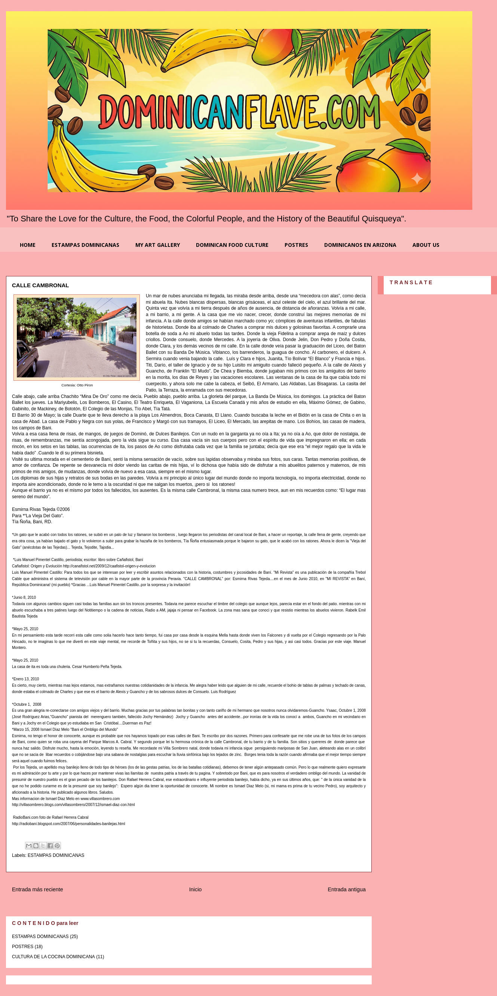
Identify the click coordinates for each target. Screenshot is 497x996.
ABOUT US (425, 244)
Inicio (195, 889)
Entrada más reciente (37, 889)
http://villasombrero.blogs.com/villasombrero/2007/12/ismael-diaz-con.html (73, 805)
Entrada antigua (347, 889)
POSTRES (296, 244)
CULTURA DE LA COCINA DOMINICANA (53, 956)
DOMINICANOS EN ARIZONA (360, 244)
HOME (28, 244)
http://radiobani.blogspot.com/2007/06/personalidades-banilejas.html (68, 824)
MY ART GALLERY (157, 244)
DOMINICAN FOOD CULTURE (232, 244)
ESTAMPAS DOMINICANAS (85, 244)
